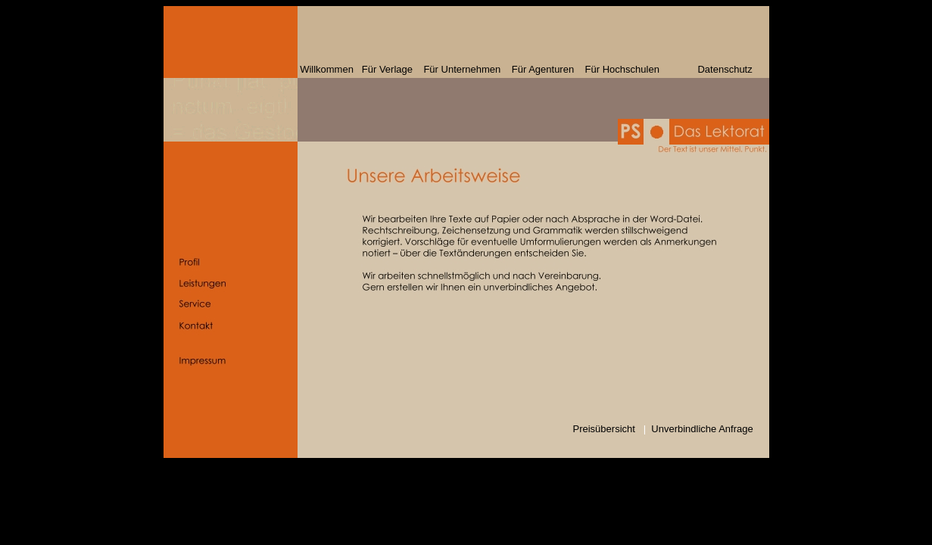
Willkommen (328, 69)
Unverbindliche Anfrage (702, 428)
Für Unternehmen (461, 69)
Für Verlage (387, 69)
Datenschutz (706, 69)
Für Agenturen (543, 69)
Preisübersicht (604, 428)
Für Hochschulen (622, 69)
